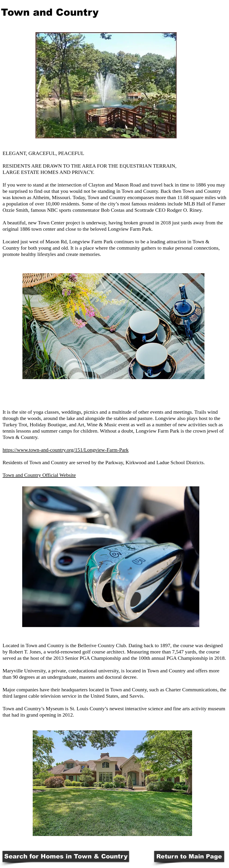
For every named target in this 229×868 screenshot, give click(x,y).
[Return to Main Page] (189, 856)
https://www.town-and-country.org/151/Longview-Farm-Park (66, 450)
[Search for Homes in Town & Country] (66, 856)
